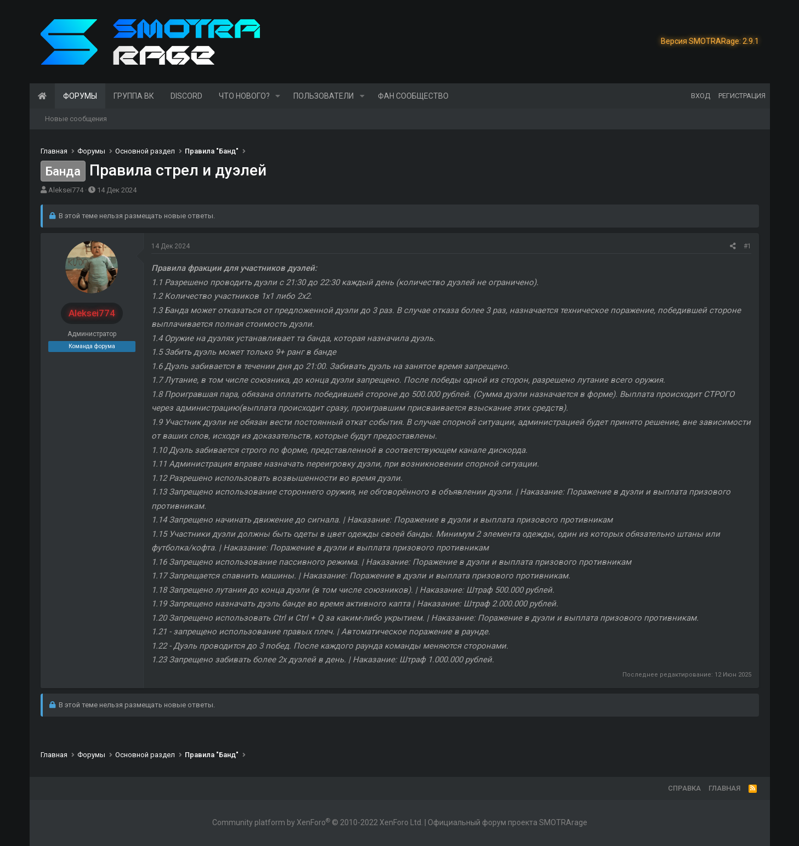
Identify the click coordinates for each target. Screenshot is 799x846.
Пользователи (323, 96)
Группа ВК (134, 96)
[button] (277, 96)
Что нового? (244, 96)
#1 (747, 246)
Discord (186, 96)
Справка (684, 788)
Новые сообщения (76, 119)
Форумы (80, 96)
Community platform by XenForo (317, 822)
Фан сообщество (413, 96)
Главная (42, 96)
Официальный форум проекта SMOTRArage (507, 822)
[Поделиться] (733, 246)
